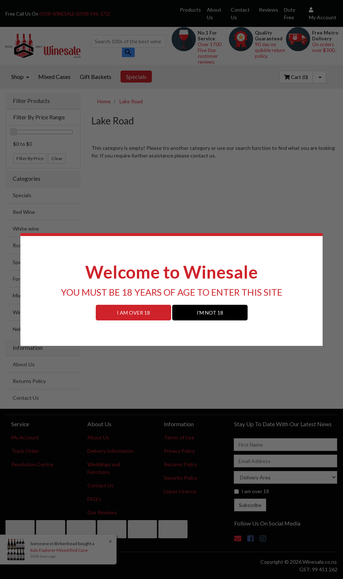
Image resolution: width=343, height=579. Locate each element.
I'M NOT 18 (210, 313)
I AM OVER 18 (133, 313)
